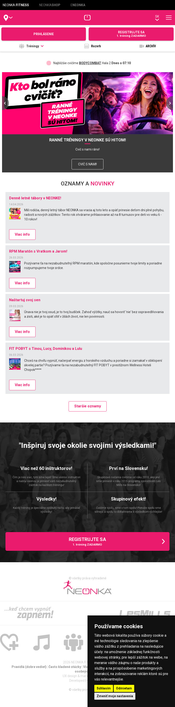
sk (157, 18)
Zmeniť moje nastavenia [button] (115, 696)
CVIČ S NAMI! (87, 164)
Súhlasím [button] (104, 688)
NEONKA (16, 5)
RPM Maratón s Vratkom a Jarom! (38, 251)
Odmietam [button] (124, 688)
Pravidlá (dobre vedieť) (29, 667)
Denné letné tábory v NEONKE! (35, 198)
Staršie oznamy (87, 406)
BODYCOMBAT (90, 63)
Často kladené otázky (65, 667)
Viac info (22, 234)
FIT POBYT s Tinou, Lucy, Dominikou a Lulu (45, 348)
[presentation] (5, 103)
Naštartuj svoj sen (24, 300)
